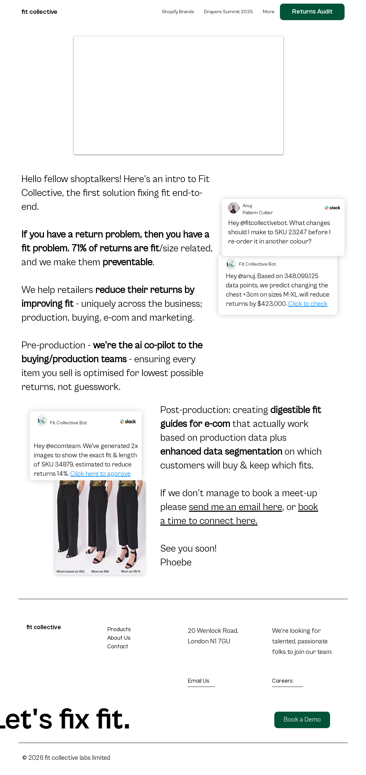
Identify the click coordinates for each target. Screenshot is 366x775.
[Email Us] (212, 681)
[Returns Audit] (312, 12)
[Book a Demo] (302, 720)
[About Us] (130, 638)
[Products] (130, 629)
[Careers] (295, 681)
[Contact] (130, 647)
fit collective (39, 12)
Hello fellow (46, 179)
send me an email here (235, 507)
